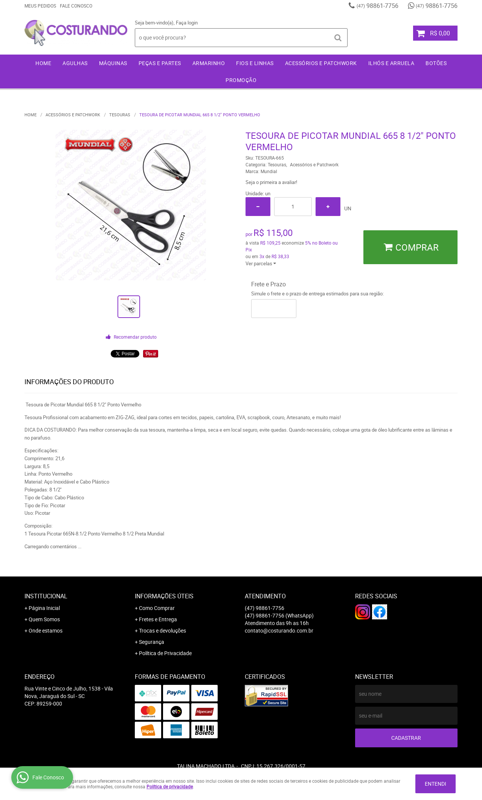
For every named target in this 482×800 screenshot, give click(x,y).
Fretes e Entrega (158, 619)
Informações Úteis (164, 596)
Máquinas (113, 63)
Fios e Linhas (255, 63)
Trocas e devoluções (162, 630)
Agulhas (75, 63)
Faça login (187, 22)
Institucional (45, 596)
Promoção (241, 80)
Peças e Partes (160, 63)
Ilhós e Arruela (391, 63)
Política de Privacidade (165, 653)
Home (43, 63)
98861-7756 (377, 6)
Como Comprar (157, 607)
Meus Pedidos (40, 6)
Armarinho (208, 63)
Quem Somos (44, 619)
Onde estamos (46, 630)
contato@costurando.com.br (279, 630)
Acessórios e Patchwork (321, 63)
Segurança (151, 641)
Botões (436, 63)
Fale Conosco (76, 6)
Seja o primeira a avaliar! (271, 182)
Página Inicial (44, 607)
